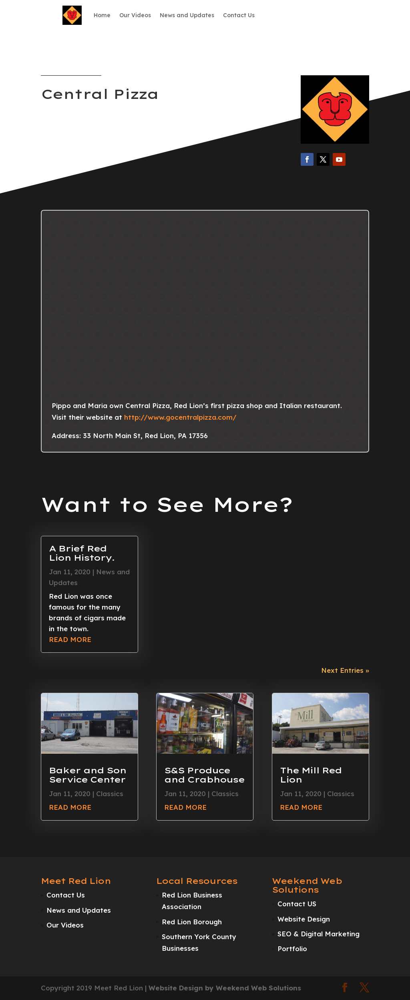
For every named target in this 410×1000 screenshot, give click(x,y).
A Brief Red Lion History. (82, 553)
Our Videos (135, 15)
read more (70, 639)
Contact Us (239, 15)
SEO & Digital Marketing (318, 934)
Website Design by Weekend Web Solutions (225, 988)
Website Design (303, 919)
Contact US (296, 903)
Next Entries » (345, 670)
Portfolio (292, 948)
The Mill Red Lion (311, 775)
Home (102, 15)
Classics (109, 793)
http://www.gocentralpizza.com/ (180, 417)
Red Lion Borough (192, 922)
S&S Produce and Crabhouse (204, 775)
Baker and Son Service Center (87, 775)
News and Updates (187, 15)
